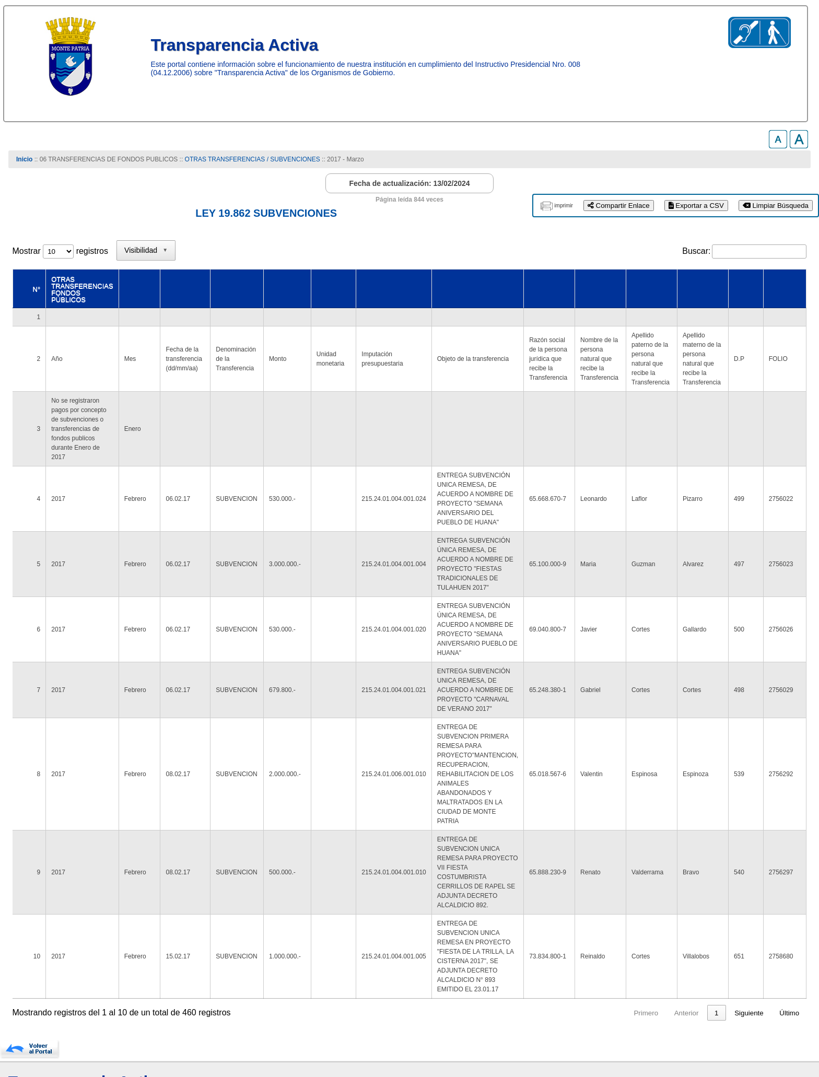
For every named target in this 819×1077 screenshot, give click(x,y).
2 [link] (608, 931)
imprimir (563, 205)
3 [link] (627, 931)
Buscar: (696, 251)
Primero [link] (518, 931)
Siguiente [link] (749, 931)
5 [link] (668, 931)
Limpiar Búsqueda (776, 205)
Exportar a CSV (696, 205)
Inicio (24, 159)
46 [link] (715, 931)
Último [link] (789, 931)
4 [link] (648, 931)
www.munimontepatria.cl (57, 1035)
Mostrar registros (60, 251)
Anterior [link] (558, 931)
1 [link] (588, 931)
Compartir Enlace (619, 205)
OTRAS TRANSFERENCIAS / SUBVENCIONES (252, 159)
